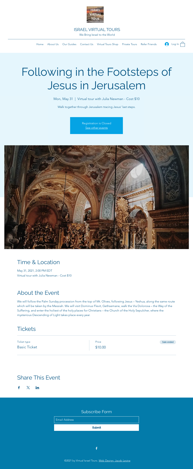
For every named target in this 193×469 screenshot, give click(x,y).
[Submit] (96, 427)
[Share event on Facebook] (19, 387)
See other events (96, 128)
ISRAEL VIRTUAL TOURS (97, 29)
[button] (182, 44)
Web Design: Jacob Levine (114, 460)
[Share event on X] (28, 387)
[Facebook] (96, 448)
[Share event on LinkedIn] (37, 387)
